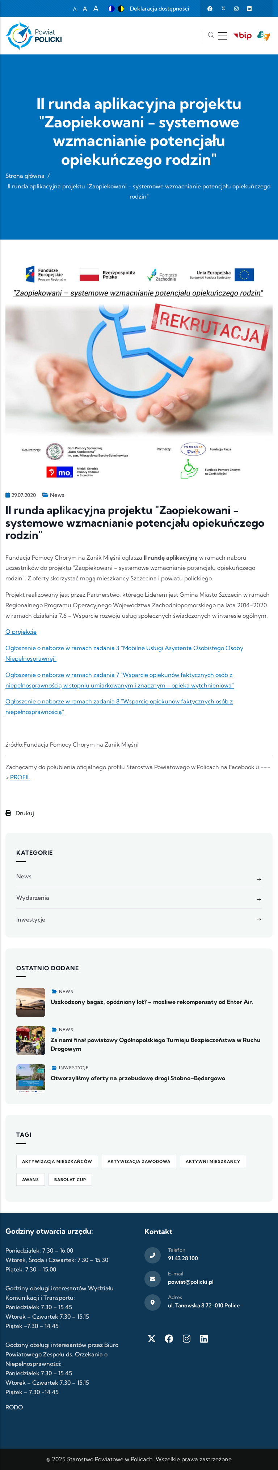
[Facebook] (169, 1338)
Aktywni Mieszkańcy (213, 1161)
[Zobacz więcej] (30, 1002)
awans (30, 1179)
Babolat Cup (70, 1179)
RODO (14, 1407)
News (57, 494)
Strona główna (25, 175)
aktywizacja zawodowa (139, 1161)
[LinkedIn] (204, 1338)
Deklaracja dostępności (159, 8)
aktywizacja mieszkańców (57, 1161)
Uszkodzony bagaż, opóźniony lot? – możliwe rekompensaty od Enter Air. (152, 1001)
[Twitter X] (151, 1338)
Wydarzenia (32, 897)
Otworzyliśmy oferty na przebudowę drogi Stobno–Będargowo (138, 1078)
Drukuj (19, 813)
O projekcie (21, 631)
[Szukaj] (211, 35)
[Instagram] (186, 1338)
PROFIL (20, 777)
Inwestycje (30, 919)
